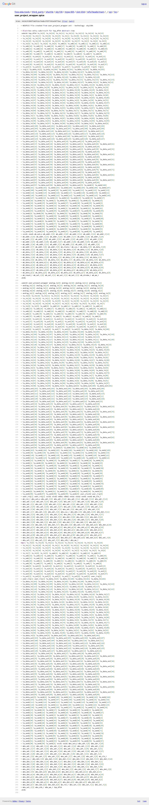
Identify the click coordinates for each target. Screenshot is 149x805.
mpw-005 (69, 11)
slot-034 (80, 11)
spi (110, 11)
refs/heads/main (95, 11)
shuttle (49, 11)
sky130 (59, 11)
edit (72, 21)
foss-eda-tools (22, 11)
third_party (38, 11)
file (65, 21)
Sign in (144, 4)
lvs (115, 11)
